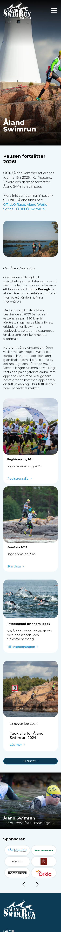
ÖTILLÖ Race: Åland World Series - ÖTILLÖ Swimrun (25, 207)
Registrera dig (18, 478)
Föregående (24, 885)
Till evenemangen (21, 647)
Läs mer (16, 744)
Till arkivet (29, 761)
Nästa (37, 885)
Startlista (14, 566)
